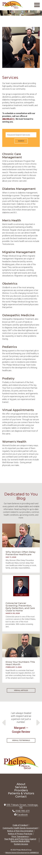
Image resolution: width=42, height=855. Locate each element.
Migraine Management (18, 252)
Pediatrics (9, 347)
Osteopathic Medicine (18, 315)
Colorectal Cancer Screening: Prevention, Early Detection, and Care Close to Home (20, 607)
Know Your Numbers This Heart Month (20, 663)
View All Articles (21, 690)
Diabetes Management (19, 188)
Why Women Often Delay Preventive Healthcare (20, 553)
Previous (4, 722)
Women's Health (14, 441)
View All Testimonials (21, 740)
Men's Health (11, 220)
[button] (21, 74)
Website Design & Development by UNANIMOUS (22, 853)
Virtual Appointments (18, 410)
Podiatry (8, 378)
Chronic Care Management (12, 155)
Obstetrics (9, 283)
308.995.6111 (8, 119)
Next (37, 722)
